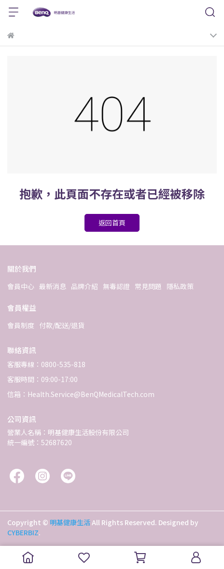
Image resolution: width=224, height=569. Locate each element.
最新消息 (52, 286)
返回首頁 (112, 222)
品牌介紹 (84, 286)
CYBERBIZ (23, 532)
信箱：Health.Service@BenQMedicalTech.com (80, 394)
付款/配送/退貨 (61, 325)
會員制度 (20, 325)
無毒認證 (116, 286)
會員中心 (20, 286)
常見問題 (148, 286)
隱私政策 (180, 286)
